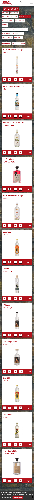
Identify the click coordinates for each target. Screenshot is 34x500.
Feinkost (18, 37)
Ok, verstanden (17, 498)
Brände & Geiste (9, 17)
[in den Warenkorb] (21, 79)
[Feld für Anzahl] (10, 79)
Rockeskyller (18, 43)
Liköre (5, 13)
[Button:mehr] (15, 79)
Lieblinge (19, 21)
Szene (4, 25)
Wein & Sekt (7, 21)
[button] (31, 3)
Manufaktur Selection (13, 33)
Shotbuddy (7, 37)
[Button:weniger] (4, 79)
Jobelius (6, 43)
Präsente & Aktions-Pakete (15, 29)
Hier (20, 495)
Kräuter (14, 13)
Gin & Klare (24, 17)
